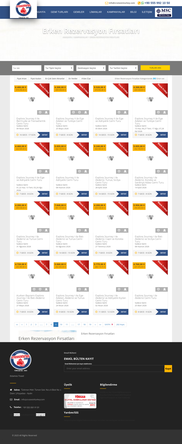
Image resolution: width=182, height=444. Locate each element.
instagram (40, 414)
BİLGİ (133, 12)
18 (84, 324)
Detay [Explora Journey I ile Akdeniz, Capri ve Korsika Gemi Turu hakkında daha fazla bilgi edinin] (123, 253)
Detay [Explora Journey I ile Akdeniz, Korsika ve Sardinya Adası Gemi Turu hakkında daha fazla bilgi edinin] (163, 194)
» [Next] (95, 324)
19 (90, 324)
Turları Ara (155, 68)
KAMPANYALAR (116, 12)
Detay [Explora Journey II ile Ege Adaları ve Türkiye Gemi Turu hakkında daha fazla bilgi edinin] (84, 135)
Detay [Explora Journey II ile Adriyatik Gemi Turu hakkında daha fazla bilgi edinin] (84, 194)
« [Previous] (21, 324)
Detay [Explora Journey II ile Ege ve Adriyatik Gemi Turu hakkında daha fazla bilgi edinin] (123, 135)
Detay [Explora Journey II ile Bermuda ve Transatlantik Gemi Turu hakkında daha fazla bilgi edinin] (44, 135)
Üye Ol (67, 392)
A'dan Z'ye (86, 78)
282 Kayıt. (120, 324)
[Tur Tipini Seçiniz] (59, 68)
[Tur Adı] (26, 68)
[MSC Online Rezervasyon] (163, 12)
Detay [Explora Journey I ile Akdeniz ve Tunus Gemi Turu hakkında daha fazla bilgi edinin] (44, 253)
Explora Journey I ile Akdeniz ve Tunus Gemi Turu (29, 239)
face (12, 414)
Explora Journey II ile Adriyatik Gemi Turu (67, 179)
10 (61, 324)
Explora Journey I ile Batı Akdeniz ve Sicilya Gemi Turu (148, 239)
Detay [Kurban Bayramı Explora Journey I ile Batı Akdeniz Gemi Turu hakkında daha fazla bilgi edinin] (44, 312)
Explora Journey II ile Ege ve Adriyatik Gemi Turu (109, 120)
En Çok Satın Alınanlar (55, 78)
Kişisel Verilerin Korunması (123, 420)
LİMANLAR (96, 12)
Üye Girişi (74, 392)
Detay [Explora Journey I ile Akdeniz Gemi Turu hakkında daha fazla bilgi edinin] (163, 312)
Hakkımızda (87, 420)
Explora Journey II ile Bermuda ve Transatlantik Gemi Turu (31, 121)
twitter (17, 414)
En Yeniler (73, 78)
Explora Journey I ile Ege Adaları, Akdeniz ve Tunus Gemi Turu (70, 298)
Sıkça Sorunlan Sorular (102, 420)
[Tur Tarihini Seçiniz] (123, 68)
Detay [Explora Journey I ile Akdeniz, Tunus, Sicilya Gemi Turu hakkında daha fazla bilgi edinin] (123, 194)
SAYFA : (109, 324)
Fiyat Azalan (36, 78)
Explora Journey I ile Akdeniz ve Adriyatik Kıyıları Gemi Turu (110, 298)
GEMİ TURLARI (59, 12)
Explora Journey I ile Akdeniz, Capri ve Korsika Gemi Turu (109, 239)
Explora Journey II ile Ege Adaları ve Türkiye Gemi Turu (70, 121)
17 (79, 324)
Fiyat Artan (22, 78)
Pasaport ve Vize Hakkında (118, 397)
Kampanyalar (81, 37)
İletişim (67, 420)
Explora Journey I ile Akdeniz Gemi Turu (146, 297)
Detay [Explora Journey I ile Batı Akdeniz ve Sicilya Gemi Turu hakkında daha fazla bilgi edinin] (163, 253)
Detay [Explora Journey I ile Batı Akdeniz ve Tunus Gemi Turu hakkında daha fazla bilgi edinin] (84, 253)
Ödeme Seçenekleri (115, 395)
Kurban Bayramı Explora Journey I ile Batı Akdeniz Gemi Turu (30, 298)
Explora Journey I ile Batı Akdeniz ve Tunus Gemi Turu (69, 239)
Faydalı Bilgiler (76, 420)
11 (67, 324)
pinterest (32, 414)
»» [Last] (100, 324)
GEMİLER (78, 12)
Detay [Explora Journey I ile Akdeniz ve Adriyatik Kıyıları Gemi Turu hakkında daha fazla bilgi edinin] (123, 312)
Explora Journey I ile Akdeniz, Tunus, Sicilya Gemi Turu (107, 180)
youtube (24, 414)
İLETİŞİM (147, 12)
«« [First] (17, 324)
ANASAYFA (39, 12)
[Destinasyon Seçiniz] (91, 68)
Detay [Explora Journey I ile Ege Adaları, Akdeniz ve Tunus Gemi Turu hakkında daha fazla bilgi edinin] (84, 312)
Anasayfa (67, 37)
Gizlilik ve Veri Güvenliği (110, 392)
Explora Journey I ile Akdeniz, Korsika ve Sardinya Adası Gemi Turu (149, 180)
